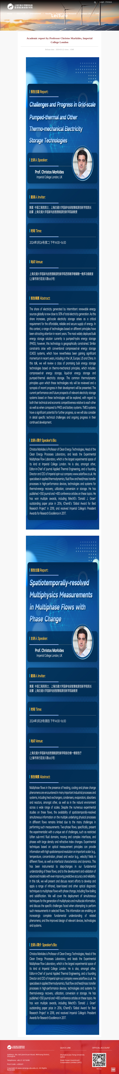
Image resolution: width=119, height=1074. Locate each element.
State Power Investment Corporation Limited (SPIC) (71, 1061)
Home (9, 13)
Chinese (108, 2)
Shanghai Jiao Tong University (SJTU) (72, 1055)
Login (102, 2)
